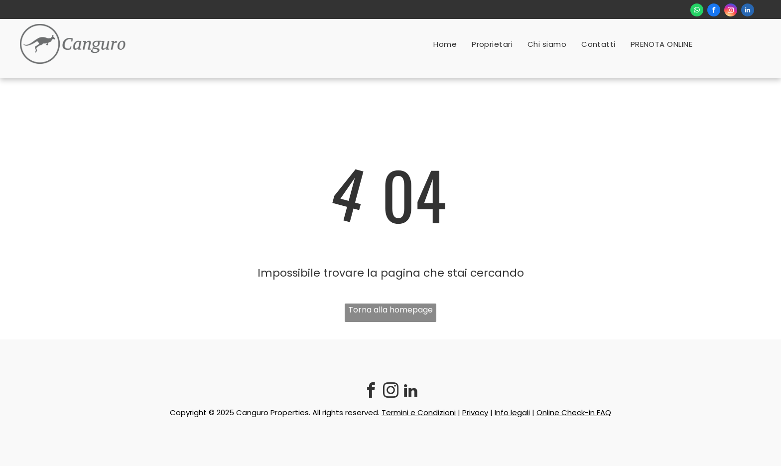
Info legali (512, 412)
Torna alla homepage (390, 309)
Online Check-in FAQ (573, 412)
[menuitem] (445, 44)
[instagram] (730, 11)
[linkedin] (747, 11)
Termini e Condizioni (419, 412)
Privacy (475, 412)
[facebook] (713, 11)
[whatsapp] (696, 11)
